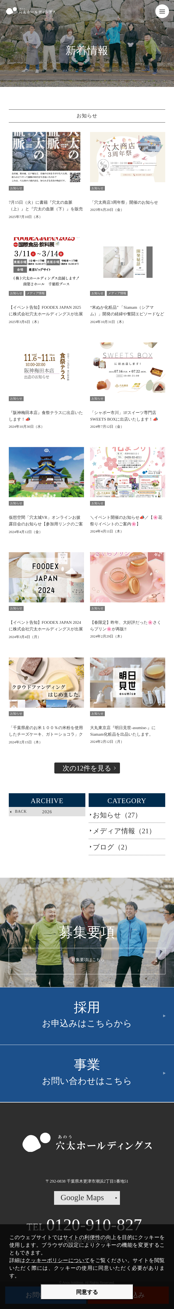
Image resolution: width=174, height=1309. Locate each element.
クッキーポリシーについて (57, 1260)
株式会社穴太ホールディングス (30, 11)
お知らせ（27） (117, 815)
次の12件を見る (87, 768)
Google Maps (82, 1197)
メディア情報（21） (124, 831)
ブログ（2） (112, 847)
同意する (87, 1292)
